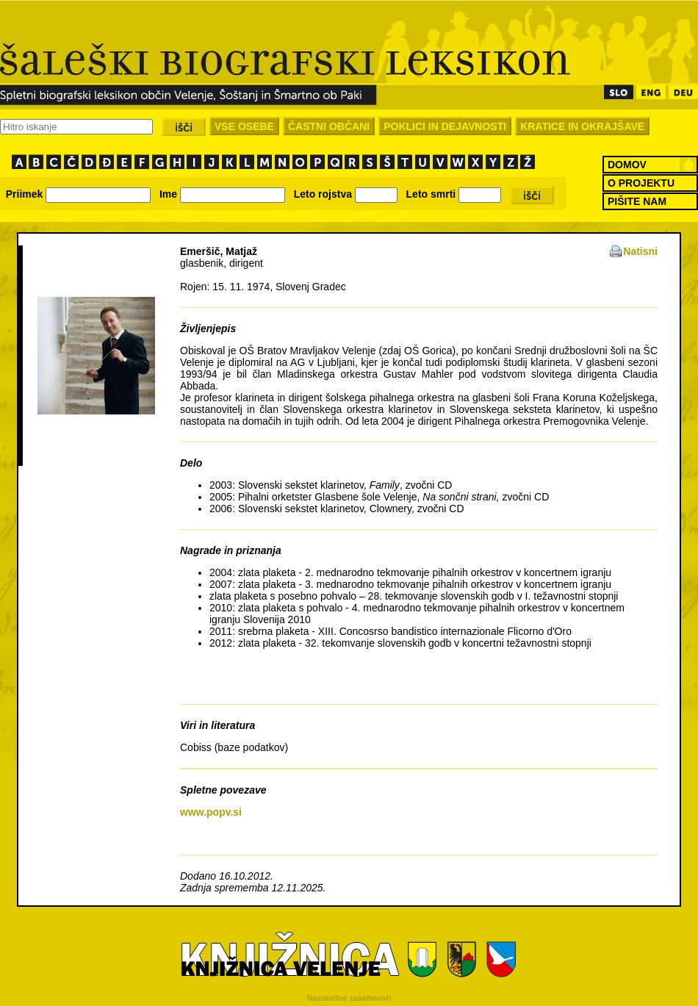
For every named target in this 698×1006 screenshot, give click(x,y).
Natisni (640, 251)
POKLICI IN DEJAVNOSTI (445, 126)
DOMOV (627, 164)
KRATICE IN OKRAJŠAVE (582, 126)
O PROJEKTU (641, 183)
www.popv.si (211, 812)
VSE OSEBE (244, 126)
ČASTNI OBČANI (329, 126)
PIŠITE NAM (637, 201)
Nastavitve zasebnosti (349, 998)
